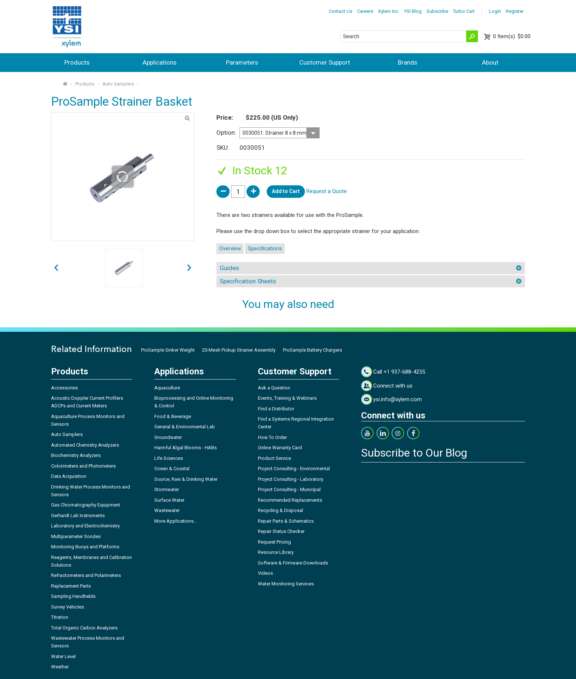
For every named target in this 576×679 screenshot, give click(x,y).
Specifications (265, 248)
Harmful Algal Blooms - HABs (185, 447)
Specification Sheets (248, 281)
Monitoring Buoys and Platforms (85, 546)
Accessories (64, 388)
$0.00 (511, 36)
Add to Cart (286, 191)
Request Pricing (274, 542)
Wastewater (167, 510)
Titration (59, 617)
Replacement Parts (71, 586)
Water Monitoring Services (286, 584)
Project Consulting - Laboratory (290, 479)
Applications (160, 62)
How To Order (272, 437)
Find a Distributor (276, 408)
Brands (407, 62)
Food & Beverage (172, 416)
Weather (60, 666)
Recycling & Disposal (280, 510)
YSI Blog (413, 11)
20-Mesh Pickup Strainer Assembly (239, 350)
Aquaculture (167, 388)
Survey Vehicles (67, 607)
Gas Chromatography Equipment (85, 505)
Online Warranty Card (280, 447)
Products (77, 62)
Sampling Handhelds (73, 596)
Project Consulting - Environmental (294, 468)
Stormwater (166, 489)
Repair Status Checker (281, 531)
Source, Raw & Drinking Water (185, 479)
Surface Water (169, 500)
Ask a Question (274, 388)
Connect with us (393, 385)
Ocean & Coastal (172, 468)
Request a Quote (326, 191)
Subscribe (437, 11)
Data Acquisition (68, 476)
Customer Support (324, 62)
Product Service (274, 458)
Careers (365, 11)
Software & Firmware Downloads (293, 563)
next (56, 268)
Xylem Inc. (388, 11)
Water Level (63, 656)
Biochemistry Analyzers (76, 455)
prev (189, 268)
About (490, 62)
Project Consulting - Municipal (289, 489)
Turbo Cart (464, 11)
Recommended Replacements (290, 500)
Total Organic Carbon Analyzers (84, 628)
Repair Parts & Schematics (286, 521)
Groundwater (168, 437)
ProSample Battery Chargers (312, 350)
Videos (265, 573)
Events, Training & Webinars (287, 398)
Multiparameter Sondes (76, 536)
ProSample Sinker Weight (168, 350)
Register (514, 11)
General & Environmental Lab (184, 426)
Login (495, 11)
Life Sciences (168, 458)
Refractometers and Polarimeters (86, 575)
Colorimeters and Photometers (83, 466)
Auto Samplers (118, 84)
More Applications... (175, 521)
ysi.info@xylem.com (397, 399)
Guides (229, 268)
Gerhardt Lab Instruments (78, 515)
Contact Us (340, 11)
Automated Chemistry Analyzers (85, 445)
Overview (230, 248)
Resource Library (276, 552)
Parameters (242, 62)
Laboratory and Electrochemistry (85, 526)
